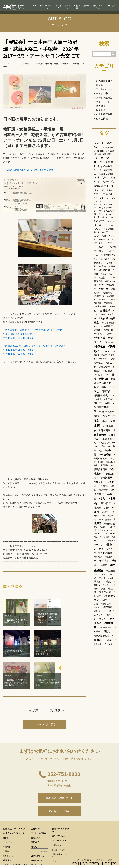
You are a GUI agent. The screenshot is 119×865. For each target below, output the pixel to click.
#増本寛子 (99, 334)
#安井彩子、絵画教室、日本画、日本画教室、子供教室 (104, 355)
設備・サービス (37, 837)
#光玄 (56, 64)
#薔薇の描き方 (105, 592)
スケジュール (8, 824)
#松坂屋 (104, 465)
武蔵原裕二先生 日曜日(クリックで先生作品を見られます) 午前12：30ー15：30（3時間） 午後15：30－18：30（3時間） (35, 349)
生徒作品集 (57, 833)
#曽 (100, 451)
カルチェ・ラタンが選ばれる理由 (15, 841)
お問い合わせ (58, 813)
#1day (96, 143)
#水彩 (102, 498)
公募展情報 (102, 118)
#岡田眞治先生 (102, 395)
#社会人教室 (106, 548)
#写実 (101, 285)
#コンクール (107, 217)
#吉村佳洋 (104, 310)
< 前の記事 (31, 675)
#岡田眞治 (107, 391)
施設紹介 (86, 6)
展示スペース (36, 833)
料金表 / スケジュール (13, 801)
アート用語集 (58, 838)
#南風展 (108, 302)
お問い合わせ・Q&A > (59, 778)
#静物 (109, 640)
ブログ (55, 829)
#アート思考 (107, 190)
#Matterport (98, 151)
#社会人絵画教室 (103, 553)
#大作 (109, 334)
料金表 (6, 806)
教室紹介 (58, 6)
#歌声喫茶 (103, 490)
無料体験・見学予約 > (59, 764)
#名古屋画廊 (107, 326)
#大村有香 (99, 337)
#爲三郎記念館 (105, 520)
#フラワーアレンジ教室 (104, 229)
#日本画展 (104, 430)
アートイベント (104, 89)
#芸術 (108, 581)
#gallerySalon (107, 147)
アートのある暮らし (39, 801)
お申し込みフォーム (60, 808)
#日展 (104, 421)
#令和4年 (102, 266)
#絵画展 (103, 565)
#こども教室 (106, 162)
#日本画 (48, 64)
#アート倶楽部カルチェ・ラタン (104, 185)
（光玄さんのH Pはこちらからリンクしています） (29, 170)
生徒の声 (77, 6)
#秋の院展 (98, 557)
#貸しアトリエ (100, 611)
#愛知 (107, 403)
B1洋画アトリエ (37, 824)
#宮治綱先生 (104, 367)
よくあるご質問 (58, 817)
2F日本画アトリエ (38, 828)
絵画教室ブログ (104, 81)
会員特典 (7, 819)
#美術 (103, 574)
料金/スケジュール (46, 6)
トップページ (31, 6)
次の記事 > (57, 675)
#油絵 (106, 508)
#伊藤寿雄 (104, 270)
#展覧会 (39, 64)
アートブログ (111, 6)
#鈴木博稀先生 (105, 627)
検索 (104, 43)
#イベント (99, 198)
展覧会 (25, 63)
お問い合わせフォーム (60, 823)
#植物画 (104, 486)
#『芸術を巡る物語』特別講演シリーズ (104, 154)
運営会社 (112, 856)
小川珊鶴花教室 (104, 114)
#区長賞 (102, 299)
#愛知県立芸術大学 (104, 407)
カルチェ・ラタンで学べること (15, 834)
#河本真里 (105, 503)
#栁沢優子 (99, 482)
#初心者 (103, 289)
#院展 (106, 631)
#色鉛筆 (102, 578)
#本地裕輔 (105, 454)
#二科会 (102, 247)
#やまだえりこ (101, 177)
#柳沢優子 (106, 477)
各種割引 (7, 815)
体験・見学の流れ (59, 804)
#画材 (106, 537)
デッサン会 (102, 93)
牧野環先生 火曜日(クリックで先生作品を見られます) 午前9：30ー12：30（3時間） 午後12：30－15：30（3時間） (32, 334)
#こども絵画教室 (103, 166)
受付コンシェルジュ (39, 819)
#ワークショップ (106, 240)
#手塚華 (106, 415)
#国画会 (97, 330)
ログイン (87, 856)
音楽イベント (103, 101)
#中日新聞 (98, 243)
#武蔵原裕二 (75, 64)
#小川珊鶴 (98, 375)
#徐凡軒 (98, 403)
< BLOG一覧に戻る (44, 689)
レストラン (102, 110)
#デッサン (99, 221)
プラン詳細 (7, 810)
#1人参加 (107, 143)
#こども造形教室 (106, 174)
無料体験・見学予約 (60, 797)
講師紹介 (68, 6)
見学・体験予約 (97, 6)
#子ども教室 (106, 342)
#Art (96, 147)
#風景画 (108, 644)
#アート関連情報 (103, 194)
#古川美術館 (100, 306)
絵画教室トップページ (14, 796)
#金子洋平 (103, 619)
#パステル (108, 225)
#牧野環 (64, 64)
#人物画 (105, 259)
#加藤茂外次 (99, 296)
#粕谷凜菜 (104, 560)
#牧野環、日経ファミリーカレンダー (104, 530)
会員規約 (100, 856)
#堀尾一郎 (108, 330)
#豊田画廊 (107, 607)
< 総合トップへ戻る (93, 843)
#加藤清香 (107, 292)
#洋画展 (105, 512)
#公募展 (102, 277)
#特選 (104, 533)
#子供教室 (99, 346)
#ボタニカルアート (103, 232)
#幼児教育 (108, 399)
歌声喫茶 (100, 106)
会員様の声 (35, 805)
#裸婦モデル (106, 604)
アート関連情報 (104, 97)
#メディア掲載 (100, 236)
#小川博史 (107, 371)
